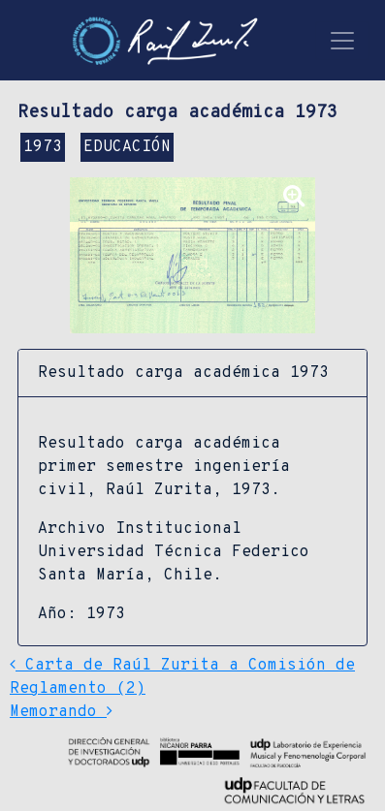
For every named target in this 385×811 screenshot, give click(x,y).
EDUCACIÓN (127, 147)
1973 (42, 147)
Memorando (61, 712)
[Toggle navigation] (342, 40)
